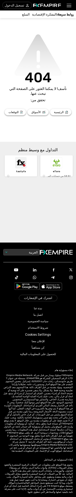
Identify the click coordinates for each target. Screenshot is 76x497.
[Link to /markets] (38, 112)
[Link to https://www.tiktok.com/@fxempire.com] (10, 278)
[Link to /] (60, 112)
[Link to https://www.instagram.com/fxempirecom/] (65, 278)
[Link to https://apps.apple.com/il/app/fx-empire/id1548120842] (51, 286)
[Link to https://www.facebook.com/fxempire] (47, 270)
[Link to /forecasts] (15, 112)
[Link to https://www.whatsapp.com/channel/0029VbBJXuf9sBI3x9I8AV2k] (28, 278)
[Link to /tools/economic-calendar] (44, 14)
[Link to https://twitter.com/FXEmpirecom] (65, 270)
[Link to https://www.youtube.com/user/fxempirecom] (10, 270)
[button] (69, 5)
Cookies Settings (38, 335)
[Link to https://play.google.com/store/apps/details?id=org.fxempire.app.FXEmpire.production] (27, 286)
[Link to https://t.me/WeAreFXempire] (47, 278)
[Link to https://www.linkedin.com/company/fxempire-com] (28, 270)
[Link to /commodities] (26, 14)
